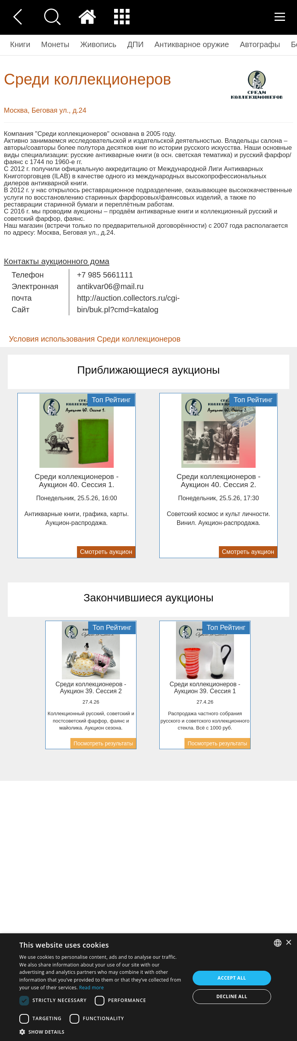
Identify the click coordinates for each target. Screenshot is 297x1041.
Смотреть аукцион (106, 551)
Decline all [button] (232, 996)
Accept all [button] (232, 978)
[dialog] (148, 987)
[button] (102, 1031)
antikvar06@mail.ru (110, 286)
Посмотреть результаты (103, 743)
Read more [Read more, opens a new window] (91, 987)
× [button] (288, 943)
